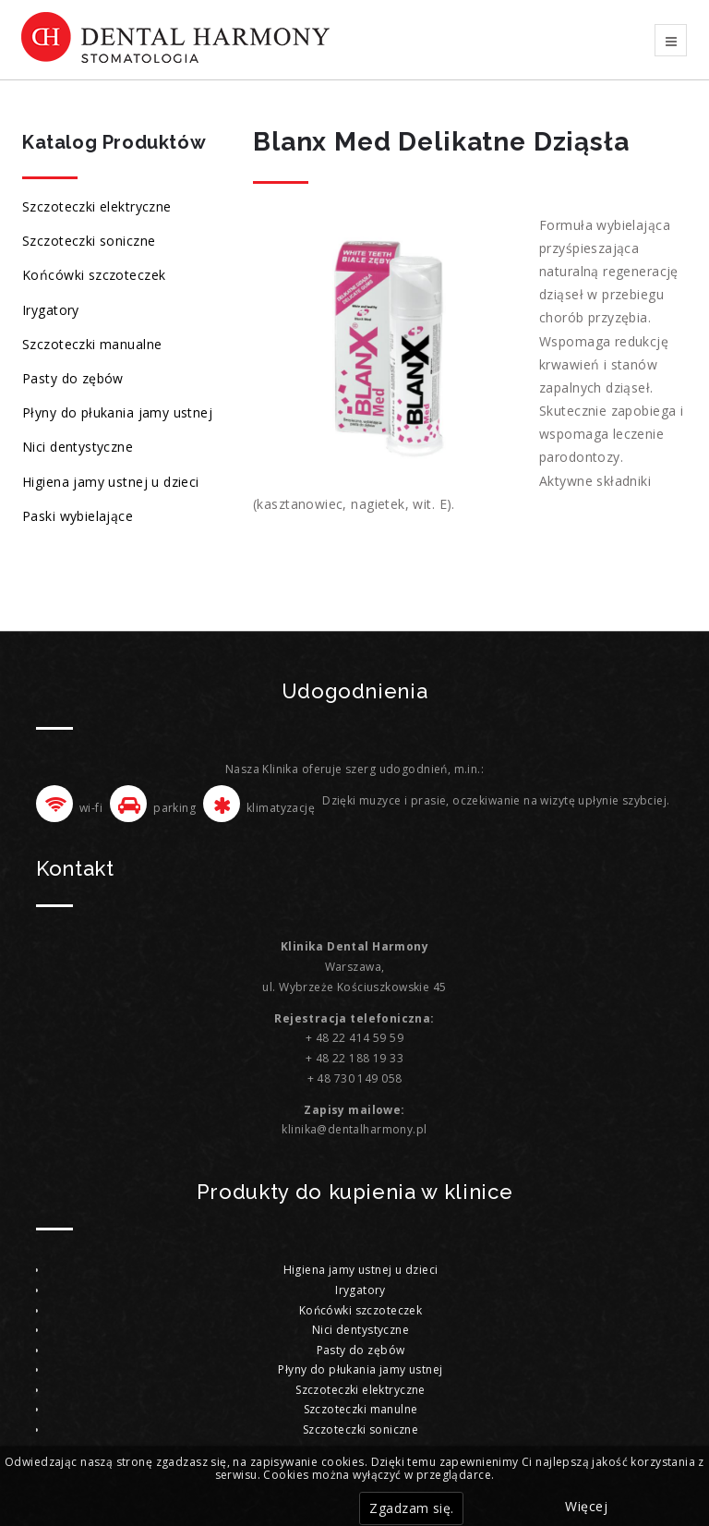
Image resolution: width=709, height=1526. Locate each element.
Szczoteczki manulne (361, 1409)
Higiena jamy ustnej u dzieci (110, 481)
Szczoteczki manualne (92, 344)
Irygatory (50, 310)
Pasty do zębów (73, 378)
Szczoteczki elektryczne (97, 206)
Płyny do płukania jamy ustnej (117, 412)
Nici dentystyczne (77, 446)
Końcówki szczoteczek (93, 275)
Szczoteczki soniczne (88, 240)
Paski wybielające (77, 516)
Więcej (586, 1506)
